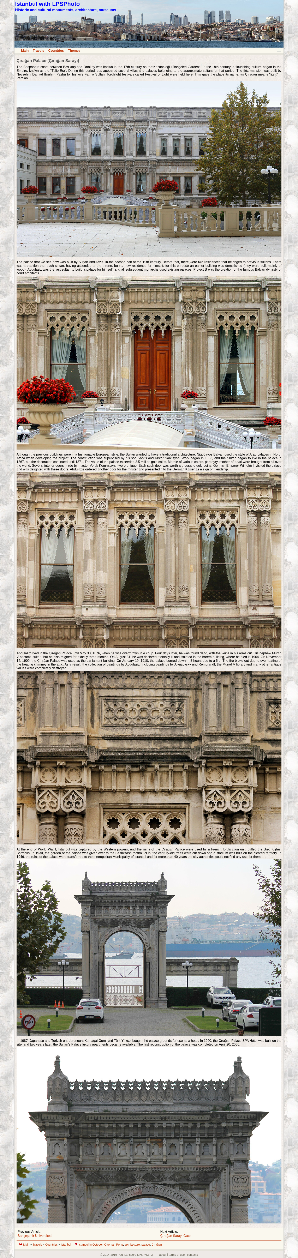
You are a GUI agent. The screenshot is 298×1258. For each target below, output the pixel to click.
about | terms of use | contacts (178, 1254)
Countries (56, 50)
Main (25, 50)
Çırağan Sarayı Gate (175, 1236)
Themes (74, 50)
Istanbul (66, 1244)
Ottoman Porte (113, 1244)
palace (145, 1244)
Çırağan (156, 1244)
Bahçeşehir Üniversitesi (35, 1236)
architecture (132, 1244)
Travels (38, 50)
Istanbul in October (90, 1244)
